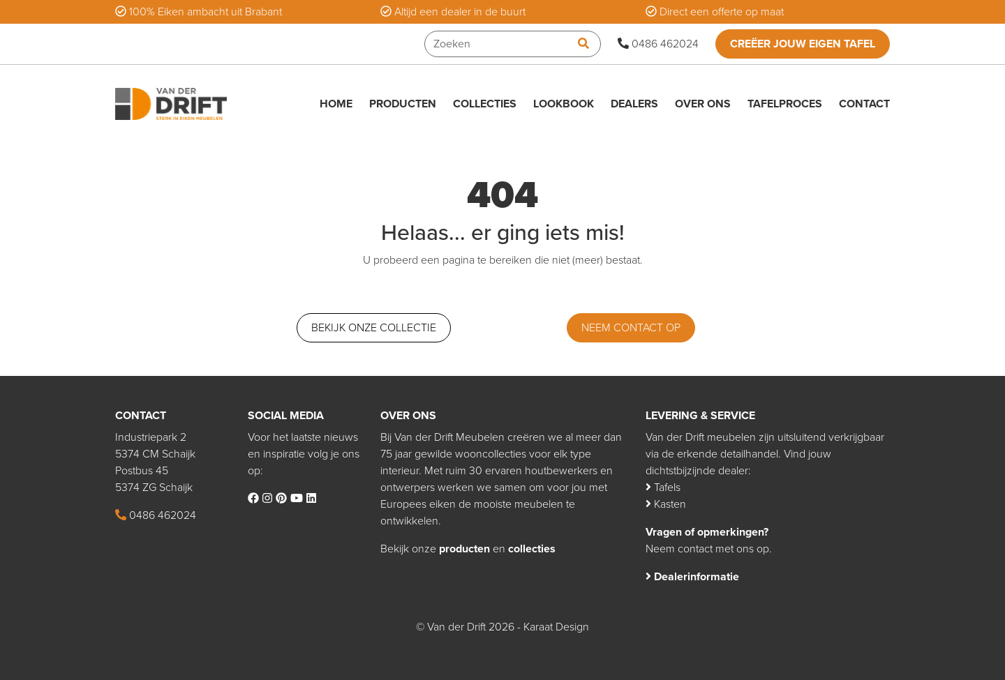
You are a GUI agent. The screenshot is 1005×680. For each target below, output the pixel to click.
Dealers (634, 104)
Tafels (663, 487)
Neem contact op (630, 328)
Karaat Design (556, 627)
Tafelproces (784, 104)
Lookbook (563, 104)
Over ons (703, 104)
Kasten (666, 504)
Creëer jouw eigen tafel (802, 44)
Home (336, 104)
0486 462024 (658, 44)
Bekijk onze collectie (373, 328)
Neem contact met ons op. (709, 549)
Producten (402, 104)
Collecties (484, 104)
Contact (864, 104)
